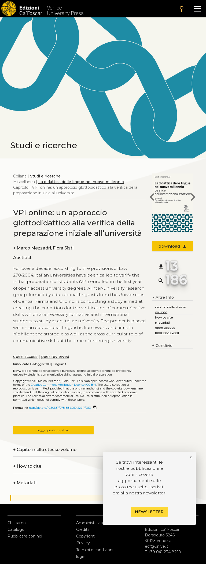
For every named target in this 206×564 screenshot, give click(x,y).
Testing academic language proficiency (104, 371)
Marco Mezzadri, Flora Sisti (43, 248)
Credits (82, 529)
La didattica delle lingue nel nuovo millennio (81, 181)
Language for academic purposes (52, 371)
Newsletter (149, 511)
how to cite (164, 317)
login (80, 556)
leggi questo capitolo (53, 430)
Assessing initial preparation (92, 374)
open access (25, 356)
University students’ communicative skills (42, 374)
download (173, 246)
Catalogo (16, 529)
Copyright (85, 536)
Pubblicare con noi (25, 536)
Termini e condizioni (94, 549)
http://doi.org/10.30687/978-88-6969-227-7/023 (60, 408)
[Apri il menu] (197, 8)
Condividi (163, 346)
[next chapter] (192, 198)
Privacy (83, 542)
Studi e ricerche (45, 176)
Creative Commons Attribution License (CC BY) (63, 385)
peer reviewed (55, 356)
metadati (162, 322)
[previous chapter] (152, 198)
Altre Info (163, 297)
